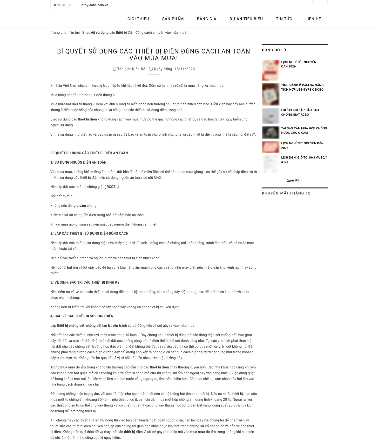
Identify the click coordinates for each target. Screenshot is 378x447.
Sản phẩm (173, 19)
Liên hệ (313, 19)
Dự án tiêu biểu (246, 19)
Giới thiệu (138, 19)
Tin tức (284, 19)
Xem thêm (295, 181)
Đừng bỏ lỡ (274, 50)
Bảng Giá (206, 19)
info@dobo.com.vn (94, 5)
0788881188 (63, 5)
